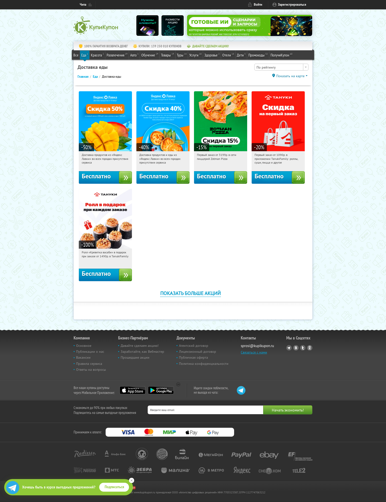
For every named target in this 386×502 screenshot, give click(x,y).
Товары (167, 54)
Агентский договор (193, 345)
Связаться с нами (254, 352)
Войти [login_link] (258, 4)
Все (76, 55)
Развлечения (117, 54)
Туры (182, 54)
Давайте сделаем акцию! (140, 345)
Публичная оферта (193, 357)
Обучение (149, 54)
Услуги (195, 54)
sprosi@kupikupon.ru (257, 345)
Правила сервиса (89, 363)
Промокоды (258, 54)
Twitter (303, 348)
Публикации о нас (90, 351)
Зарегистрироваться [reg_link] (292, 4)
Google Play (161, 390)
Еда (84, 54)
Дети (241, 54)
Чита (83, 4)
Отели (228, 54)
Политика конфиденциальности (203, 363)
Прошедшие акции (135, 357)
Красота (97, 54)
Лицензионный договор (197, 351)
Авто (134, 54)
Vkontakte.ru (296, 348)
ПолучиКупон (281, 54)
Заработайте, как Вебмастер (142, 351)
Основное (83, 345)
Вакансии (83, 357)
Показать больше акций (190, 293)
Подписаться (114, 487)
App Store (132, 390)
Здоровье (212, 54)
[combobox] (281, 67)
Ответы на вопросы (91, 369)
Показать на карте (290, 76)
